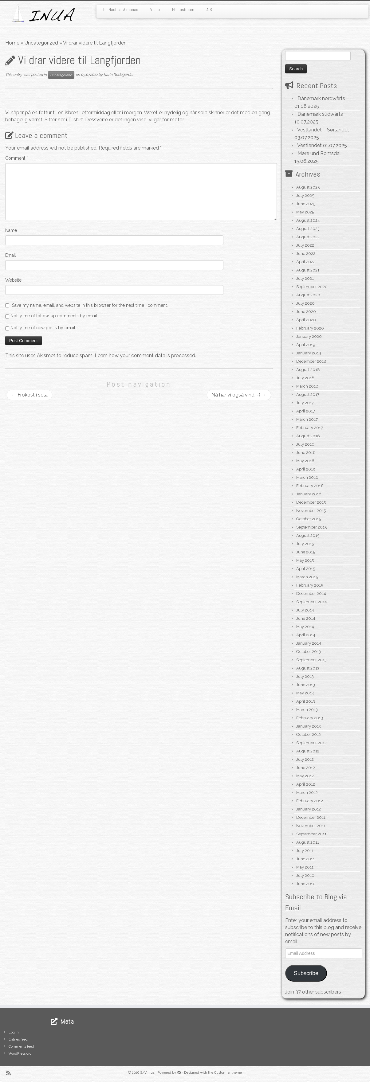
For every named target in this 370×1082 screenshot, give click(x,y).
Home (12, 43)
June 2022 (305, 253)
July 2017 (305, 402)
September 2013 (311, 660)
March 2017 (307, 419)
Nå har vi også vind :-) (238, 395)
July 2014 (305, 610)
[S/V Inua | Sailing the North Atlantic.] (42, 13)
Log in (14, 1032)
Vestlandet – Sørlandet (323, 130)
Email (10, 255)
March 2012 (307, 792)
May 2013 (305, 693)
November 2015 (311, 510)
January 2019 (308, 353)
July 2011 (304, 850)
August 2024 (308, 220)
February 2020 (310, 328)
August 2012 (307, 751)
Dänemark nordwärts (321, 98)
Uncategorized (41, 43)
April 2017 (305, 411)
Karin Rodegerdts (118, 74)
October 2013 (308, 651)
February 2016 (310, 485)
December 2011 (310, 817)
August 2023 (308, 228)
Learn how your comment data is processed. (145, 355)
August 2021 (307, 270)
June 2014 (305, 618)
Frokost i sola (29, 395)
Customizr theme (228, 1073)
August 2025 (308, 187)
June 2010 (306, 883)
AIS (209, 9)
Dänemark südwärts (320, 114)
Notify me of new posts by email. (43, 327)
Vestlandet (309, 145)
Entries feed (18, 1039)
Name (11, 230)
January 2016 (308, 494)
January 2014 (308, 643)
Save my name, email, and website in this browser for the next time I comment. (90, 305)
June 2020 (306, 311)
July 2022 (305, 245)
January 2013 (308, 726)
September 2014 (311, 602)
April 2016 (306, 469)
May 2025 (305, 212)
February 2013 (309, 718)
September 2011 (311, 834)
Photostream (183, 9)
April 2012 (305, 784)
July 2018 (305, 378)
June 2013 (305, 684)
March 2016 (307, 477)
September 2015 (311, 527)
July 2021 (305, 278)
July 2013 (305, 676)
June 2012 (305, 767)
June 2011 (305, 859)
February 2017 (309, 427)
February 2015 (309, 585)
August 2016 (308, 436)
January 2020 (309, 336)
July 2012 (305, 759)
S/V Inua (147, 1073)
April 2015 (305, 568)
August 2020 (308, 295)
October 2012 (308, 734)
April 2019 (305, 344)
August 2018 (308, 369)
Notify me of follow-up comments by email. (54, 315)
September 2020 (312, 286)
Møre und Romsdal (319, 153)
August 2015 (307, 535)
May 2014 (305, 626)
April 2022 (305, 262)
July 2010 (305, 875)
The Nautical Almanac (119, 9)
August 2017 (307, 394)
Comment (16, 158)
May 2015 (305, 560)
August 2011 (307, 842)
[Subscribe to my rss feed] (10, 1073)
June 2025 (305, 203)
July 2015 (305, 543)
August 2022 (308, 237)
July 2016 (305, 444)
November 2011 (310, 825)
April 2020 (306, 320)
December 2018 (311, 361)
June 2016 (306, 452)
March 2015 (307, 577)
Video (155, 9)
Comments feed (21, 1047)
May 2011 (304, 867)
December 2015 (311, 502)
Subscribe (306, 973)
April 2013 (305, 701)
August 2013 (307, 668)
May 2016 (305, 461)
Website (13, 280)
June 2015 (305, 552)
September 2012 (311, 742)
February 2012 (309, 801)
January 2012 (308, 809)
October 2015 (308, 519)
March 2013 (307, 709)
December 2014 (311, 593)
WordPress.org (20, 1054)
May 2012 (305, 776)
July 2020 (305, 303)
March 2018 (307, 386)
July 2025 (305, 195)
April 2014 (305, 635)
